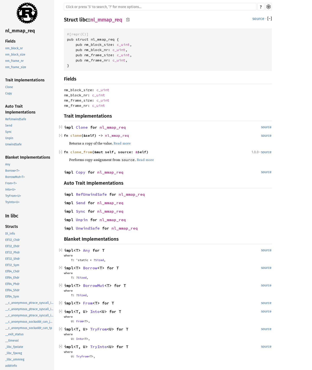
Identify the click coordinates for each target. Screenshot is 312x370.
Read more (122, 143)
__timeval (12, 340)
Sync (8, 132)
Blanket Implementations (27, 157)
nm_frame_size (15, 67)
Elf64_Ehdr (12, 278)
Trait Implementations (25, 80)
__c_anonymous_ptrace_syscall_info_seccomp (29, 315)
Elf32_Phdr (12, 252)
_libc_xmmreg (14, 359)
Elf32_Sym (12, 265)
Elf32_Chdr (12, 240)
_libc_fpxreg (13, 353)
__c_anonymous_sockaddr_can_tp (28, 328)
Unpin (9, 138)
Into (95, 311)
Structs (11, 226)
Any (7, 164)
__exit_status (14, 334)
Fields (10, 41)
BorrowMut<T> (15, 177)
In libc (11, 216)
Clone (9, 87)
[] (269, 18)
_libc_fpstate (14, 347)
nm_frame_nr (14, 61)
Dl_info (10, 233)
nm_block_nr (14, 48)
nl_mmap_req (20, 31)
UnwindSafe (13, 144)
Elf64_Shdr (12, 290)
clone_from (81, 152)
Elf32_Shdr (12, 259)
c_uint (123, 44)
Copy (8, 93)
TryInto (98, 346)
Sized (99, 260)
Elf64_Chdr (12, 271)
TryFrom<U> (13, 196)
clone (75, 135)
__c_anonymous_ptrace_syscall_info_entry (29, 303)
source (258, 18)
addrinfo (11, 366)
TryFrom (98, 329)
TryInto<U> (12, 202)
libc (83, 20)
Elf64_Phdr (12, 284)
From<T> (11, 183)
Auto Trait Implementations (20, 109)
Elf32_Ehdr (12, 246)
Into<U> (10, 189)
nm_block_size (15, 54)
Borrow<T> (12, 171)
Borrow (90, 267)
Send (8, 125)
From (88, 303)
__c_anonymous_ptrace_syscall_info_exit (29, 309)
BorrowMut (93, 285)
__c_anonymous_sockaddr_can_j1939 (29, 322)
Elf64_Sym (12, 296)
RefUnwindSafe (15, 119)
